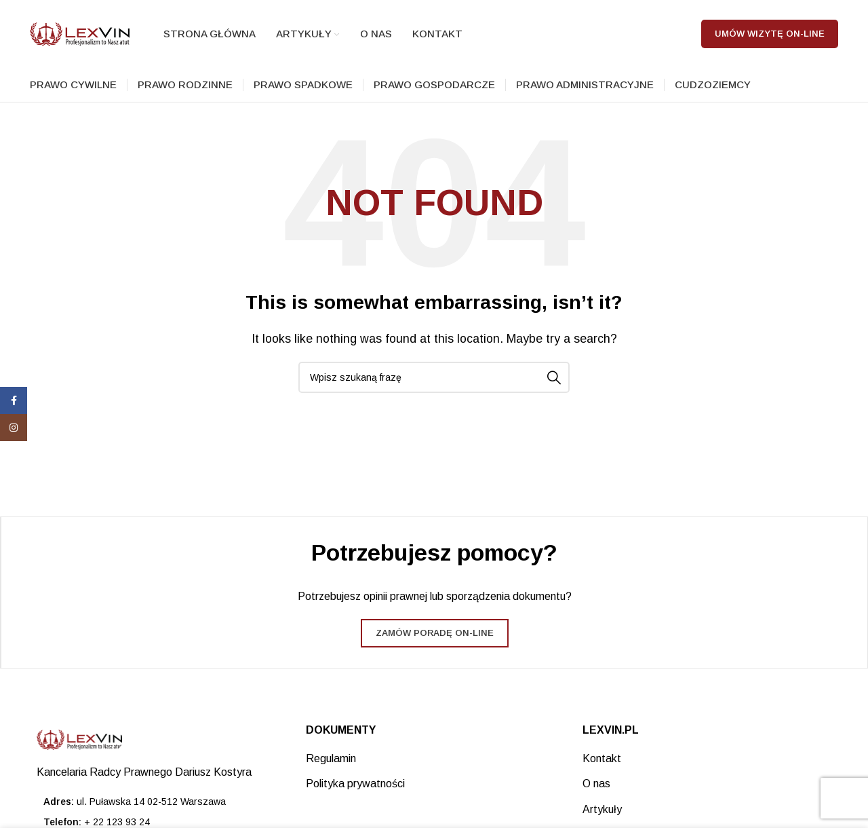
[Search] (434, 377)
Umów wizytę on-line (770, 34)
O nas (596, 783)
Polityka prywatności (355, 783)
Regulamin (331, 758)
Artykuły (602, 809)
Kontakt (602, 758)
